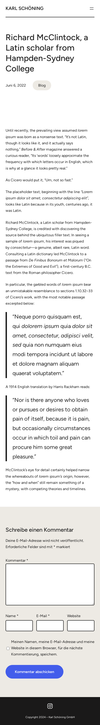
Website (74, 616)
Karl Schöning (25, 8)
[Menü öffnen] (91, 8)
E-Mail (43, 616)
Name (12, 616)
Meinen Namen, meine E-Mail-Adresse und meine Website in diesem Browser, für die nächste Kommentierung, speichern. (52, 648)
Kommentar (17, 560)
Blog (42, 85)
